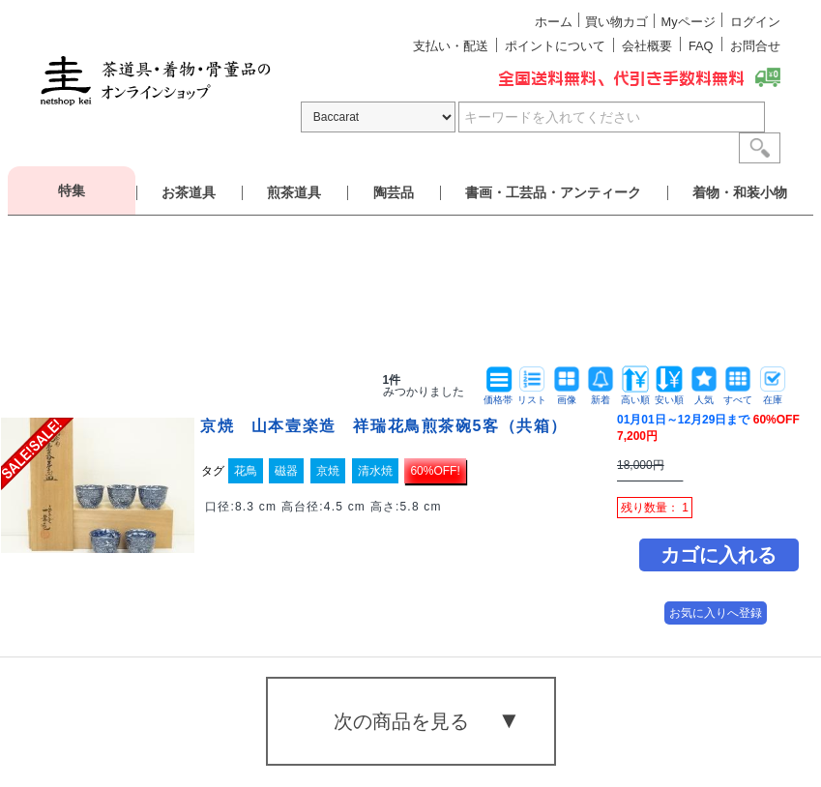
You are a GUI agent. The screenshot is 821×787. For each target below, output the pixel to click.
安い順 (669, 395)
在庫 (772, 395)
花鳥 (245, 471)
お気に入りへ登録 (715, 613)
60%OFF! (434, 471)
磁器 (286, 471)
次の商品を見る (401, 721)
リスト (531, 395)
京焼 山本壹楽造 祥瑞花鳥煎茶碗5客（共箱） (384, 426)
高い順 (635, 395)
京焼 (327, 471)
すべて (737, 395)
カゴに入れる (719, 555)
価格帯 (498, 395)
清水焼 (375, 471)
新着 (600, 395)
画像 (566, 395)
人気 (703, 395)
